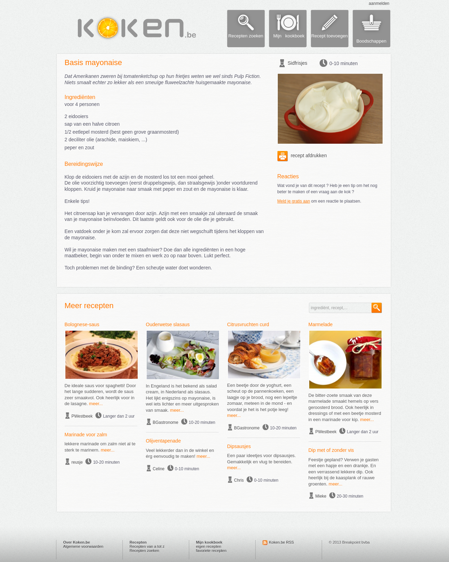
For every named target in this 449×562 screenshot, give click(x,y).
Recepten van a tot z (147, 546)
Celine (159, 468)
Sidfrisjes (298, 63)
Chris (239, 480)
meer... (96, 403)
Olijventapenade (163, 441)
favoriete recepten (211, 550)
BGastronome (165, 422)
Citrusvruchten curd (248, 324)
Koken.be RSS (281, 542)
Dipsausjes (239, 446)
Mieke (321, 496)
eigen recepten (208, 546)
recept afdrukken (302, 155)
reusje (77, 462)
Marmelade (321, 324)
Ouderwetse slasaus (168, 324)
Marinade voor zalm (86, 434)
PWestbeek (82, 416)
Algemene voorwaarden (83, 546)
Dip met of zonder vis (331, 450)
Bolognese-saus (82, 324)
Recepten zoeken (144, 550)
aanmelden (379, 3)
